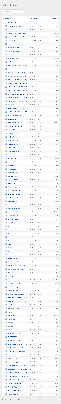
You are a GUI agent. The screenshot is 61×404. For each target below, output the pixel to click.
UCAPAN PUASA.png (13, 133)
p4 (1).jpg (9, 62)
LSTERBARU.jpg (11, 40)
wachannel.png (11, 158)
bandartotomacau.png (13, 115)
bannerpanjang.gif (12, 362)
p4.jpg (8, 244)
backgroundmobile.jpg (13, 205)
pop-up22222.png (12, 308)
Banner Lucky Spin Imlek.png (15, 265)
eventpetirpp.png (11, 144)
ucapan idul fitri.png (12, 130)
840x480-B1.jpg (11, 183)
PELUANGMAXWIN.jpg (13, 383)
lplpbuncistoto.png (12, 122)
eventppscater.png (12, 151)
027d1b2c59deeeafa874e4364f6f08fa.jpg (16, 87)
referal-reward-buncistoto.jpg (15, 305)
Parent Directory (11, 22)
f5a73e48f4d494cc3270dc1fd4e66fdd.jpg (16, 69)
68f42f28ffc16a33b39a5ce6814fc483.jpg (16, 108)
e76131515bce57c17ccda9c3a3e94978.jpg (16, 83)
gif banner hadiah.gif (12, 212)
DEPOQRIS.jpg (11, 387)
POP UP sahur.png (12, 51)
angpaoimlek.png (11, 215)
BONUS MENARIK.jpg (13, 390)
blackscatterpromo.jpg (13, 333)
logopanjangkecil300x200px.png (16, 369)
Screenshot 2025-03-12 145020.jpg (16, 97)
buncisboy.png (10, 355)
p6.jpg (8, 237)
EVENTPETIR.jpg (11, 197)
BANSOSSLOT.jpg (12, 47)
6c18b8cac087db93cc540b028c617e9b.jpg (16, 76)
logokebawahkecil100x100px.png (16, 376)
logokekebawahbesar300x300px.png (16, 372)
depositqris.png (11, 172)
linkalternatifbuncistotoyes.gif (15, 33)
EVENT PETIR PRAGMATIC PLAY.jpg (16, 344)
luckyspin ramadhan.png (13, 126)
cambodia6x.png (11, 169)
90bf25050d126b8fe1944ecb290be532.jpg (16, 90)
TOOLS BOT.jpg (11, 358)
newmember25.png (12, 140)
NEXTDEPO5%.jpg (12, 394)
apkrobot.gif (10, 222)
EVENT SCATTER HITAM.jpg (15, 351)
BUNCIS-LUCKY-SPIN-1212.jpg (16, 297)
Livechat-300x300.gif (13, 283)
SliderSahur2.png (11, 58)
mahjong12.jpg (11, 137)
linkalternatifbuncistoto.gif (14, 37)
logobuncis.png (11, 119)
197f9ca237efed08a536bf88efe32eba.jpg (16, 94)
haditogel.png (10, 165)
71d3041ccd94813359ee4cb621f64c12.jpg (16, 101)
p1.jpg (8, 255)
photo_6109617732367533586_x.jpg (16, 180)
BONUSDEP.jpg (11, 201)
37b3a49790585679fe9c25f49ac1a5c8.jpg (16, 80)
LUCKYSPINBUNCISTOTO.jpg (15, 294)
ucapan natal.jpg (11, 280)
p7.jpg (8, 233)
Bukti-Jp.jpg (10, 272)
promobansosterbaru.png (14, 44)
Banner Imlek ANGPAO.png (14, 269)
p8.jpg (8, 230)
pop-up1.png (10, 315)
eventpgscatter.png (12, 155)
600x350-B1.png (11, 287)
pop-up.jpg (9, 312)
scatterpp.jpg (10, 326)
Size (54, 18)
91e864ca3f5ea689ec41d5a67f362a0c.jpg (16, 112)
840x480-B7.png (11, 258)
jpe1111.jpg (10, 276)
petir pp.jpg (10, 319)
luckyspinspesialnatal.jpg (14, 26)
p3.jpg (8, 247)
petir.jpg (9, 322)
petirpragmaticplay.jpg (13, 330)
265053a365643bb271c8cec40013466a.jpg (16, 72)
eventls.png (10, 147)
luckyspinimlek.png (12, 219)
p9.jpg (8, 226)
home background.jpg (13, 208)
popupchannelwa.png (13, 176)
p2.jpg (8, 251)
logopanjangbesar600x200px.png (16, 365)
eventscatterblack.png (13, 162)
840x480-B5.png (11, 290)
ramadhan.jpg (10, 55)
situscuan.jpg (10, 187)
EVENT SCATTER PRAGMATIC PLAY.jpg (16, 347)
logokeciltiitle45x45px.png (14, 380)
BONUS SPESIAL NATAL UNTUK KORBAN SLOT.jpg (16, 301)
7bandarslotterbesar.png (13, 105)
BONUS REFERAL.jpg (13, 190)
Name (7, 18)
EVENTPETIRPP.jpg (12, 337)
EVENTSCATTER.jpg (12, 194)
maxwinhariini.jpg (11, 30)
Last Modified (34, 18)
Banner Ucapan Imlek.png (14, 262)
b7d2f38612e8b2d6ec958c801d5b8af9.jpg (16, 65)
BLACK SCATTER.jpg (12, 340)
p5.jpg (8, 240)
